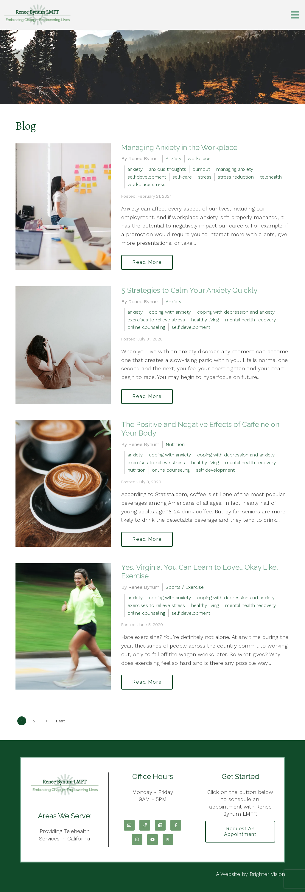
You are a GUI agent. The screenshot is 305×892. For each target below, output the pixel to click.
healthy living (205, 320)
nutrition (136, 470)
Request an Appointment (240, 831)
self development (146, 177)
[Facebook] (175, 825)
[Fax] (160, 825)
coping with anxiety (170, 312)
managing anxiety (234, 169)
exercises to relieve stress (156, 320)
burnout (201, 169)
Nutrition (175, 444)
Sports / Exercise (185, 587)
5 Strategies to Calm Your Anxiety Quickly (189, 290)
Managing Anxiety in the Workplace (179, 147)
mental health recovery (250, 320)
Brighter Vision (267, 874)
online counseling (146, 327)
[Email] (129, 825)
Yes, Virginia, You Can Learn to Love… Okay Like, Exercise (199, 571)
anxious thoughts (167, 169)
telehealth (271, 177)
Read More (147, 262)
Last (60, 720)
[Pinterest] (168, 839)
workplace (199, 158)
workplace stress (146, 184)
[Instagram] (137, 839)
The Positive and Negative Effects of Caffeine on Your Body (200, 428)
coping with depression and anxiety (236, 312)
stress (204, 177)
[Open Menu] (295, 15)
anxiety (135, 169)
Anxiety (173, 158)
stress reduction (236, 177)
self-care (182, 177)
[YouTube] (152, 839)
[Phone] (144, 825)
